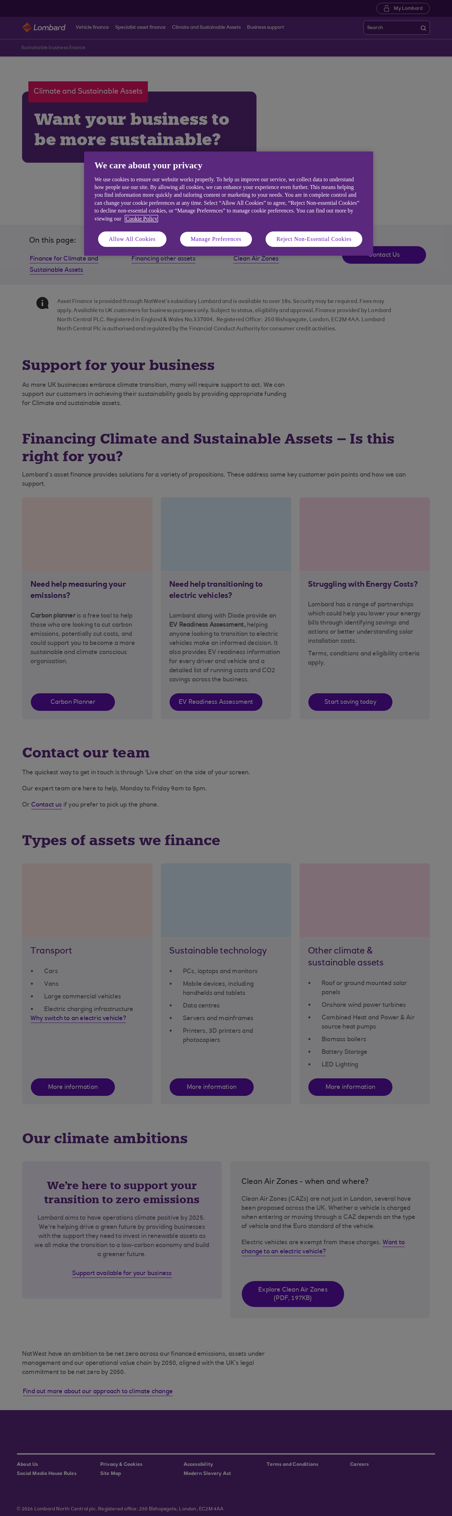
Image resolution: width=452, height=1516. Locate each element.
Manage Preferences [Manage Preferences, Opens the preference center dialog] (216, 239)
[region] (228, 203)
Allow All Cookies (132, 239)
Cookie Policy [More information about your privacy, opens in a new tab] (141, 219)
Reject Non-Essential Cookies (313, 239)
